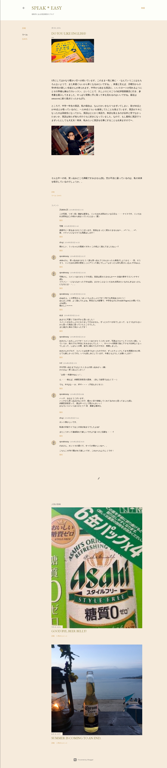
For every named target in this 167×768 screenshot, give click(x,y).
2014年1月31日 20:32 (77, 294)
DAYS (24, 39)
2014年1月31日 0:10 (76, 210)
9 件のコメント (62, 636)
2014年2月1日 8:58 (77, 394)
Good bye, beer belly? (69, 631)
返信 (61, 220)
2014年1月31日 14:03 (72, 242)
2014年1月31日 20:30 (78, 273)
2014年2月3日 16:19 (77, 442)
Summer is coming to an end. (76, 738)
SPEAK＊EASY (47, 8)
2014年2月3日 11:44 (72, 418)
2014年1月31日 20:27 (77, 256)
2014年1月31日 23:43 (77, 337)
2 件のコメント (62, 743)
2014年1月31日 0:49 (71, 226)
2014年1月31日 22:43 (71, 315)
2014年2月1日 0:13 (70, 363)
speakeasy (64, 256)
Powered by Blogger (83, 759)
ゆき (61, 315)
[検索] (143, 8)
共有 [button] (24, 28)
